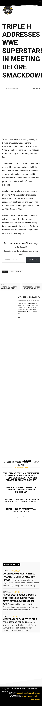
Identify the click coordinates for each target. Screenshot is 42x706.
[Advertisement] (21, 113)
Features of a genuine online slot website (31, 287)
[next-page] (23, 517)
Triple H (11, 271)
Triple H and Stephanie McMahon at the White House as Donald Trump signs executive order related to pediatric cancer (21, 476)
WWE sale (19, 271)
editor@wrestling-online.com (28, 693)
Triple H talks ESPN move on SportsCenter (21, 510)
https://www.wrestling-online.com (28, 300)
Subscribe (33, 259)
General (7, 571)
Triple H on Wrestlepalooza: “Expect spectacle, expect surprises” (21, 489)
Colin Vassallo (13, 88)
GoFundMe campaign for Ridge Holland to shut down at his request (19, 577)
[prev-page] (18, 517)
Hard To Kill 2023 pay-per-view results (9, 287)
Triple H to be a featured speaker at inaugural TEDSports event (21, 500)
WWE (5, 616)
